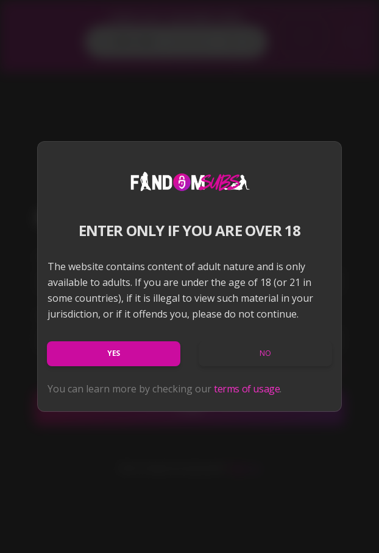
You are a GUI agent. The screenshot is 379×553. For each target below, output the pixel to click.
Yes (113, 353)
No (265, 353)
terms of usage (247, 388)
